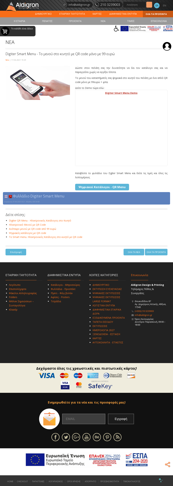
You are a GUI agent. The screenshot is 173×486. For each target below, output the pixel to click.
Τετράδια (56, 301)
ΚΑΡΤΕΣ (97, 13)
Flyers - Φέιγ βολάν (62, 293)
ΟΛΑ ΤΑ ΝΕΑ (134, 252)
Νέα (7, 60)
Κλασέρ (13, 309)
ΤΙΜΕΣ (131, 21)
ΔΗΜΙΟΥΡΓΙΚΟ (43, 13)
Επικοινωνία (139, 275)
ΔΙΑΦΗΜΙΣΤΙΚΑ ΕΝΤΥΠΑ (123, 13)
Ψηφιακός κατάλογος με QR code (27, 233)
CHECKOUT (22, 481)
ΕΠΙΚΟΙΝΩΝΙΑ (159, 21)
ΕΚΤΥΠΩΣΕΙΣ (100, 326)
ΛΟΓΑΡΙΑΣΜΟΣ (56, 481)
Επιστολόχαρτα (17, 289)
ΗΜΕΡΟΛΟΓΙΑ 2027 (103, 330)
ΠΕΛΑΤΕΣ (47, 21)
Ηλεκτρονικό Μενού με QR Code (27, 224)
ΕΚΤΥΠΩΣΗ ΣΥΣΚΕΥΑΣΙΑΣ (107, 289)
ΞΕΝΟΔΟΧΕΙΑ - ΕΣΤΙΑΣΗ (106, 334)
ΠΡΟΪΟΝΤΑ (75, 21)
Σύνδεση (167, 46)
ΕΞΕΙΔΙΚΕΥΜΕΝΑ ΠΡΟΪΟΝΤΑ (109, 317)
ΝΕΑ (103, 21)
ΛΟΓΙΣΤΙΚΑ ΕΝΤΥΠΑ (104, 305)
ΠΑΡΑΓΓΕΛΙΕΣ (38, 481)
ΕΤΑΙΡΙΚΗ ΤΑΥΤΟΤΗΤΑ (72, 13)
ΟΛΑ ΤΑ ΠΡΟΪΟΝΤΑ (156, 14)
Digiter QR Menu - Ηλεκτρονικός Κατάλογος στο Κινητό (40, 220)
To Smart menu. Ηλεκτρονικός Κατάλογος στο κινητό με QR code (45, 237)
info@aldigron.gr (143, 315)
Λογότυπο (15, 284)
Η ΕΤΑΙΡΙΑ (19, 21)
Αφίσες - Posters (60, 297)
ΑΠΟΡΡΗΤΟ (90, 481)
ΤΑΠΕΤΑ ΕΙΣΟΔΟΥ (103, 321)
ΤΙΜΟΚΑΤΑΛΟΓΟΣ (131, 481)
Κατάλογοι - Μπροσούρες (65, 284)
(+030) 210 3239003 (144, 311)
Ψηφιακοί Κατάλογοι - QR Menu (102, 187)
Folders (13, 297)
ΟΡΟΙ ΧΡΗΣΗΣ (74, 481)
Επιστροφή (16, 252)
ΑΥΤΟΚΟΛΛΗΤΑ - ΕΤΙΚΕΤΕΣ (108, 342)
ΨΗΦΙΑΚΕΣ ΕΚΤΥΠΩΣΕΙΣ (106, 293)
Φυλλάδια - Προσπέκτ (63, 289)
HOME (10, 481)
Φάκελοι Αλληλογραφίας (23, 293)
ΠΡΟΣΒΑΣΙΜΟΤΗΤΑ (109, 481)
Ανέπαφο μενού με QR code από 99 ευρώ (32, 228)
